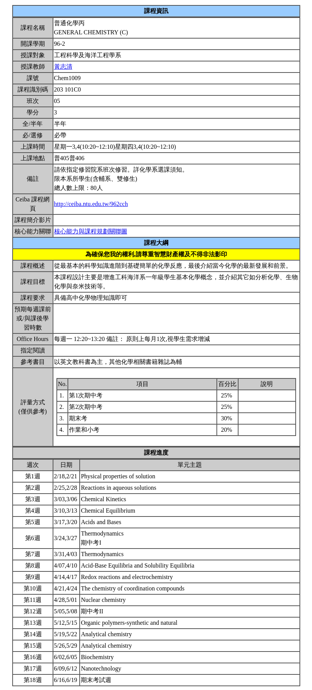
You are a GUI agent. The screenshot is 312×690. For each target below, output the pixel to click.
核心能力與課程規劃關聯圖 (90, 231)
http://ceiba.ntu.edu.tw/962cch (91, 204)
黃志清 (63, 66)
